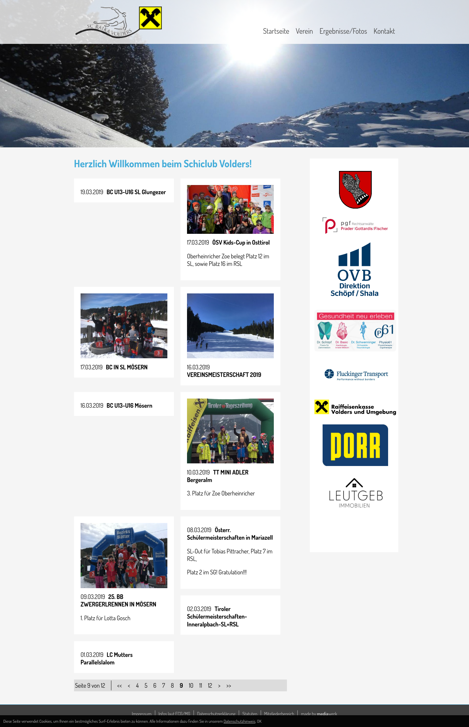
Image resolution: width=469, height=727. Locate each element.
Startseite (276, 30)
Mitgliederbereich (279, 714)
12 (210, 685)
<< (119, 685)
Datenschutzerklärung (216, 714)
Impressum (142, 714)
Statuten (249, 714)
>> (228, 685)
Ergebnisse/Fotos (343, 30)
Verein (304, 30)
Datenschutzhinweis (239, 721)
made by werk (319, 714)
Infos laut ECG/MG (174, 714)
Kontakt (384, 30)
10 (191, 685)
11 (200, 685)
